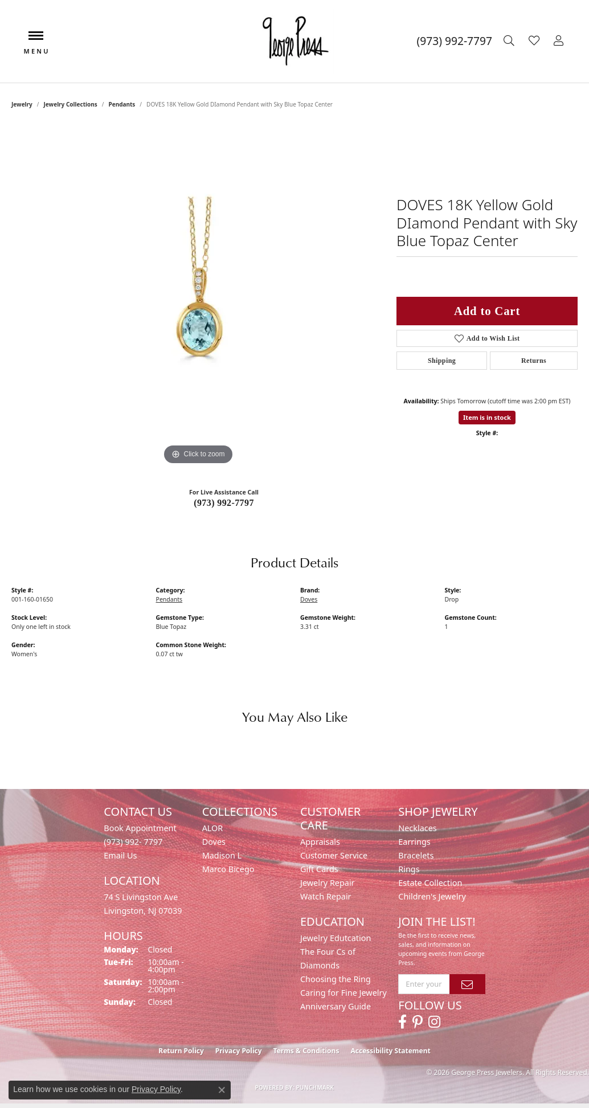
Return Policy (181, 1051)
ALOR (212, 828)
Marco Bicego (228, 869)
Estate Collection (430, 882)
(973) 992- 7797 (133, 841)
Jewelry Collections (70, 104)
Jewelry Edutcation (335, 938)
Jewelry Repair (327, 882)
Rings (408, 869)
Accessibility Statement (390, 1051)
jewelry (21, 104)
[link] (454, 41)
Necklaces (417, 828)
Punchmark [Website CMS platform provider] (315, 1087)
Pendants (121, 104)
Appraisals (320, 841)
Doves (308, 599)
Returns (533, 361)
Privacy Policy (238, 1051)
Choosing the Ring (335, 979)
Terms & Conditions (306, 1051)
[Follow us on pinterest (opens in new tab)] (417, 1022)
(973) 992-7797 (224, 503)
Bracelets (415, 855)
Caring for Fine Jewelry (343, 992)
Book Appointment (140, 828)
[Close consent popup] (221, 1089)
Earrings (414, 841)
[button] (510, 41)
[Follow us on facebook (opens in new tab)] (402, 1022)
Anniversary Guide (335, 1006)
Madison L (222, 855)
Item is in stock (487, 417)
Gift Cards (319, 869)
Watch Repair (325, 896)
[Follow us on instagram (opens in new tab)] (434, 1022)
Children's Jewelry (431, 896)
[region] (198, 297)
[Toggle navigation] (36, 41)
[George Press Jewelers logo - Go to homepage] (294, 41)
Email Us (120, 855)
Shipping (442, 361)
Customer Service (333, 855)
